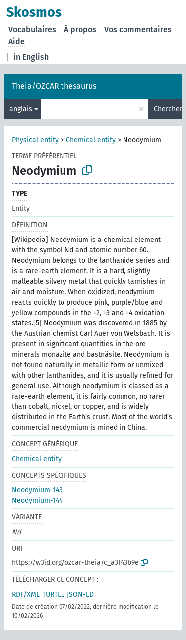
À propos (80, 29)
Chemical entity (91, 140)
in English (31, 57)
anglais (20, 109)
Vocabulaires (32, 29)
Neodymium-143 (37, 490)
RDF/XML (26, 594)
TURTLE (53, 594)
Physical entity (35, 140)
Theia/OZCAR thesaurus (54, 86)
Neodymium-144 (37, 500)
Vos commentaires (138, 29)
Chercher (168, 109)
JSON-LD (80, 594)
